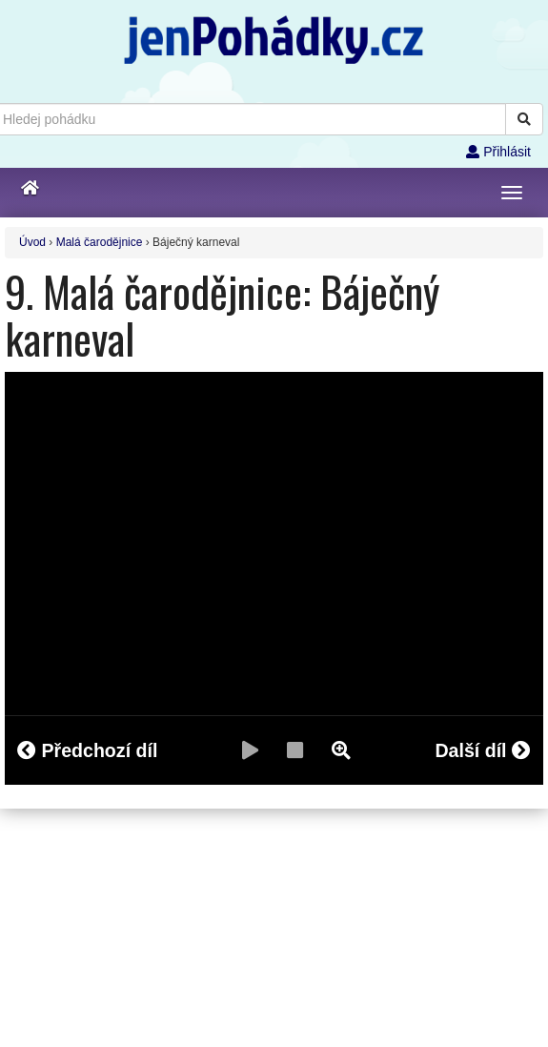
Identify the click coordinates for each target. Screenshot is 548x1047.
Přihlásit (498, 151)
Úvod (32, 242)
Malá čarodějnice (99, 242)
